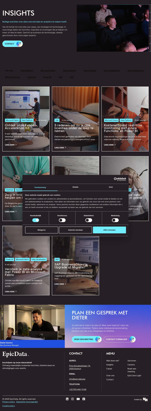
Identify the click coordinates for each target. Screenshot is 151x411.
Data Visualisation (112, 70)
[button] (12, 44)
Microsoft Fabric (48, 70)
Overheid (31, 77)
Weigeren (42, 230)
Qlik (60, 77)
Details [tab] (75, 187)
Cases (109, 368)
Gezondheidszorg (136, 70)
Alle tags (9, 70)
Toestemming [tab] (40, 187)
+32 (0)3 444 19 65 (77, 389)
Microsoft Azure (12, 77)
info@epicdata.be (77, 379)
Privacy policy (8, 402)
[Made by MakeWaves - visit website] (141, 399)
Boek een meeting (132, 370)
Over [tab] (111, 187)
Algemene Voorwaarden (27, 402)
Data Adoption (69, 70)
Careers (131, 364)
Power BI (47, 77)
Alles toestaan (109, 230)
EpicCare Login (134, 375)
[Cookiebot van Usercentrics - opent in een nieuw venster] (115, 179)
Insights (109, 364)
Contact (110, 379)
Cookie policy (8, 406)
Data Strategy (90, 70)
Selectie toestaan (75, 230)
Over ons (110, 375)
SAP (72, 77)
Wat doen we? (112, 360)
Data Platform (27, 70)
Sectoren (132, 360)
